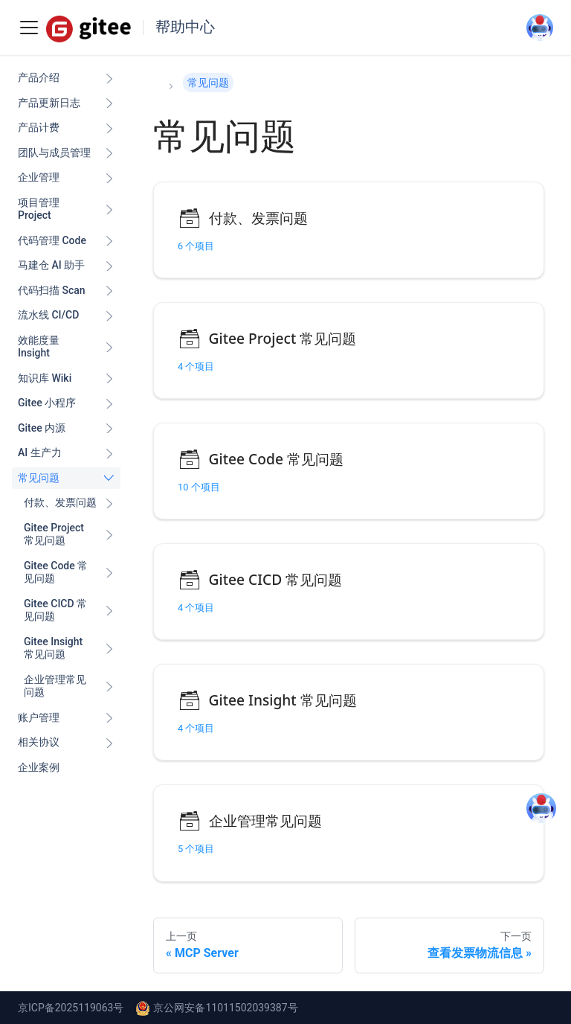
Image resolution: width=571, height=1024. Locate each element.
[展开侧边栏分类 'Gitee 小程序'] (109, 403)
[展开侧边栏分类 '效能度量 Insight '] (109, 347)
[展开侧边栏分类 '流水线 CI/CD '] (109, 315)
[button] (69, 503)
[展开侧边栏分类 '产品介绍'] (109, 78)
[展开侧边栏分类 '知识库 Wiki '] (109, 379)
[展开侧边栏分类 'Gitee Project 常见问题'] (109, 534)
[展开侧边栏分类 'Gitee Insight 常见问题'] (109, 648)
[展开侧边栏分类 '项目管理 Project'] (109, 209)
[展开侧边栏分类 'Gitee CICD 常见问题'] (109, 610)
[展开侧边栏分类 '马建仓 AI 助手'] (109, 266)
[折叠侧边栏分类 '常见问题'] (109, 478)
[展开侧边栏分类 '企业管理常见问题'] (109, 686)
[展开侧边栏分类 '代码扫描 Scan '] (109, 291)
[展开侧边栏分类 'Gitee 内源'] (109, 428)
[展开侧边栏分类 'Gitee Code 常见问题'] (109, 572)
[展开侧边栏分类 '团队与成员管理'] (109, 153)
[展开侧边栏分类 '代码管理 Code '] (109, 241)
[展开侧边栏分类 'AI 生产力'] (109, 453)
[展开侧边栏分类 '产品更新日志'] (109, 103)
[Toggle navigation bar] (29, 27)
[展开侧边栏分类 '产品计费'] (109, 128)
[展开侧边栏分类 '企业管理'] (109, 178)
